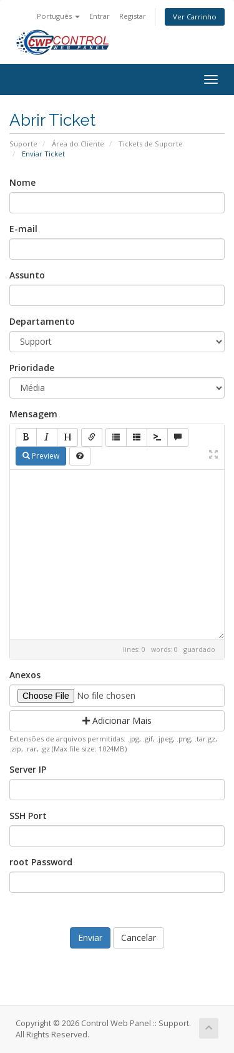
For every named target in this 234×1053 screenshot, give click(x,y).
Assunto (27, 275)
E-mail (23, 229)
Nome (22, 182)
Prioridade (31, 368)
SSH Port (28, 816)
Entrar (99, 16)
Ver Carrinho (195, 16)
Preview (40, 455)
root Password (40, 862)
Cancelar (138, 938)
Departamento (42, 321)
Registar (132, 16)
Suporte (23, 143)
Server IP (27, 769)
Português (58, 16)
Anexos (25, 675)
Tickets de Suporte (151, 143)
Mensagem (33, 414)
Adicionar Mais (117, 720)
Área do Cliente (78, 143)
